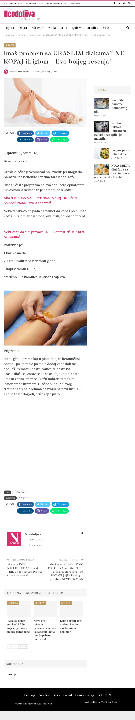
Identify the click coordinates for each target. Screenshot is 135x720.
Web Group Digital (109, 702)
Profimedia (19, 492)
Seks (63, 27)
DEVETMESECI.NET (34, 3)
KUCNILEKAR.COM (13, 3)
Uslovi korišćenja (84, 695)
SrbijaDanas (24, 498)
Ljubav (76, 27)
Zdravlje (37, 27)
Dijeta (23, 27)
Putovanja (29, 695)
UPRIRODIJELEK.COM (56, 3)
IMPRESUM (104, 695)
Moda (52, 27)
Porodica (92, 27)
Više (106, 27)
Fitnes (56, 695)
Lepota (9, 27)
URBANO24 (74, 3)
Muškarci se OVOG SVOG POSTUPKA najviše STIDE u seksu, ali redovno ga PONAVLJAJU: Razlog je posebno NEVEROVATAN (65, 572)
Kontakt (67, 695)
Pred (12, 646)
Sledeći (22, 646)
